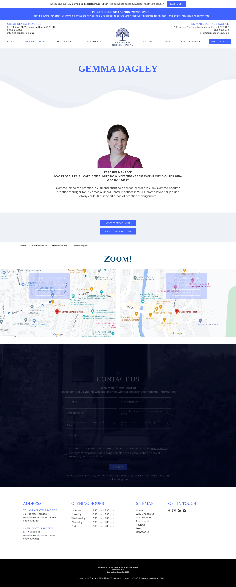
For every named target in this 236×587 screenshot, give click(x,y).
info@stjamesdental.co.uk (214, 32)
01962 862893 (14, 29)
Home (10, 41)
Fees (167, 41)
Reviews (148, 41)
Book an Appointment (118, 222)
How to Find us (44, 292)
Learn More (176, 3)
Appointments (190, 41)
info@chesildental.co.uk (20, 32)
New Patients (66, 41)
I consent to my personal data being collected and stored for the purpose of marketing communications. (114, 463)
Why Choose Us (35, 41)
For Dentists (220, 41)
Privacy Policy (159, 457)
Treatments (93, 41)
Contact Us (142, 532)
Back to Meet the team (118, 231)
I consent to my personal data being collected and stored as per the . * (119, 457)
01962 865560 (221, 29)
